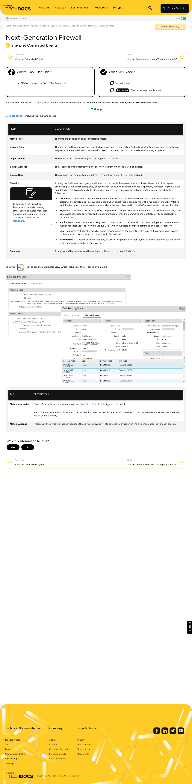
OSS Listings (11, 758)
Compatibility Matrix (15, 754)
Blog (7, 749)
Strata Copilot (173, 8)
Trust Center (83, 744)
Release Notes (12, 740)
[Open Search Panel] (150, 8)
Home (8, 26)
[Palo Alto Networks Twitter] (173, 733)
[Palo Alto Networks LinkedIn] (165, 733)
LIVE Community (57, 754)
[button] (189, 627)
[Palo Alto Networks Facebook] (157, 733)
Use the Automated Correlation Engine (68, 26)
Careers (53, 744)
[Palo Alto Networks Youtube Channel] (181, 733)
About (52, 740)
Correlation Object (89, 404)
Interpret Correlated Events (101, 26)
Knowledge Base (57, 758)
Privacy (80, 740)
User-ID (127, 175)
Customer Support (58, 749)
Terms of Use (84, 749)
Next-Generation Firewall (25, 26)
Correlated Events (15, 115)
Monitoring (44, 26)
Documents (83, 754)
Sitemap (9, 763)
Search (8, 744)
